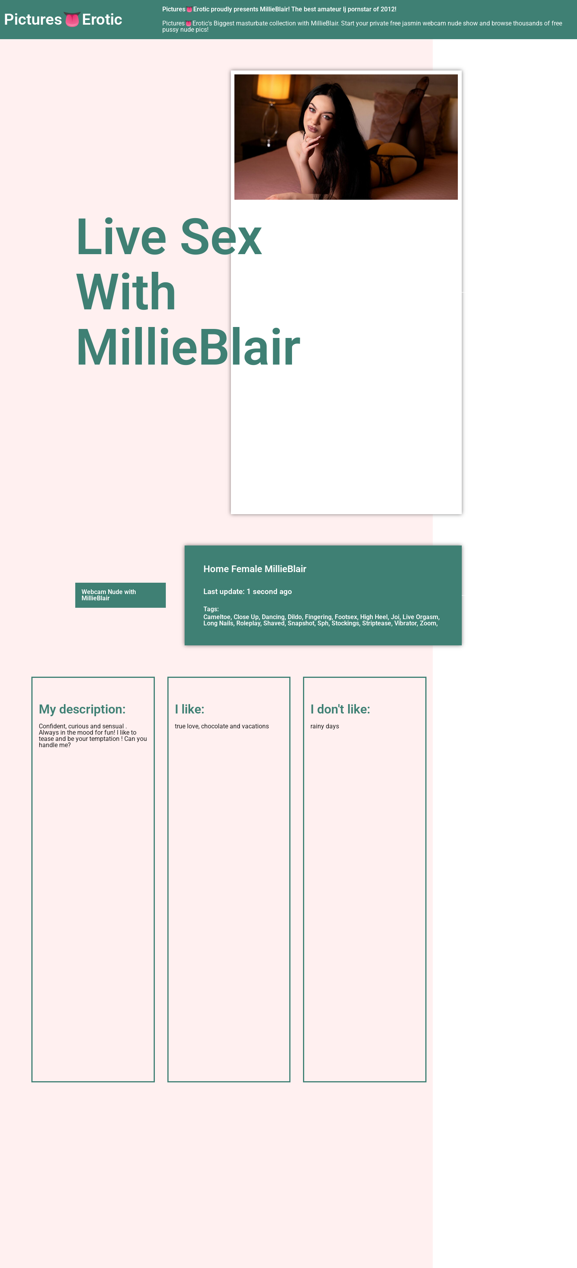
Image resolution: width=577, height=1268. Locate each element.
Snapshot (301, 623)
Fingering (318, 617)
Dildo (295, 617)
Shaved (274, 623)
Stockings (345, 623)
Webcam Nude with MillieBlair (109, 595)
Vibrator (405, 623)
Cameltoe (216, 617)
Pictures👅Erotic (63, 19)
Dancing (273, 617)
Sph (323, 623)
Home (216, 569)
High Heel (374, 617)
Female (246, 569)
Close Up (246, 617)
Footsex (346, 617)
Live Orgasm (420, 617)
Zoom (428, 623)
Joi (395, 617)
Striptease (376, 623)
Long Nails (218, 623)
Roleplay (248, 623)
